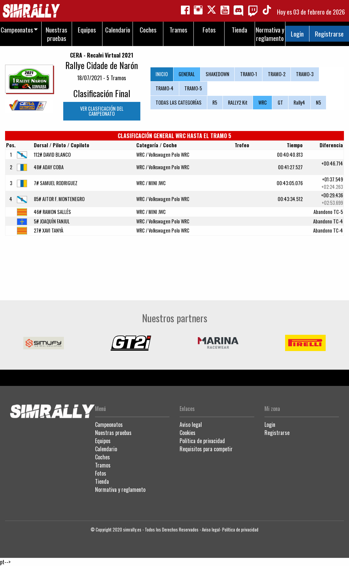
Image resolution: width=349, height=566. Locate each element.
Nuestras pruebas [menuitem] (56, 34)
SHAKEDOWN (217, 74)
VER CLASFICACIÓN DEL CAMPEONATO (101, 111)
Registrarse (329, 34)
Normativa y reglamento (120, 489)
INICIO (162, 74)
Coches (102, 457)
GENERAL (187, 74)
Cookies (187, 433)
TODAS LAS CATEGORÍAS (179, 102)
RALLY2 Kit (238, 102)
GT (280, 102)
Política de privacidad (202, 441)
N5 (318, 102)
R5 (214, 102)
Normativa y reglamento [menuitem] (270, 34)
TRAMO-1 (248, 74)
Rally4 (299, 102)
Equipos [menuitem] (87, 30)
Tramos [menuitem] (178, 30)
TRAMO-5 (193, 88)
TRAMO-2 (276, 74)
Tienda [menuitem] (239, 30)
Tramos (103, 465)
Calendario (106, 449)
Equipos (103, 441)
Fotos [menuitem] (209, 30)
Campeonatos (109, 424)
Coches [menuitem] (148, 30)
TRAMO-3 (304, 74)
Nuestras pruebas (113, 433)
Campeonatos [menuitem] (17, 30)
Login (297, 34)
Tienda (102, 481)
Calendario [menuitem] (117, 30)
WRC (262, 102)
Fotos (100, 473)
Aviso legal (191, 424)
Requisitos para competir (206, 449)
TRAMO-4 (164, 88)
